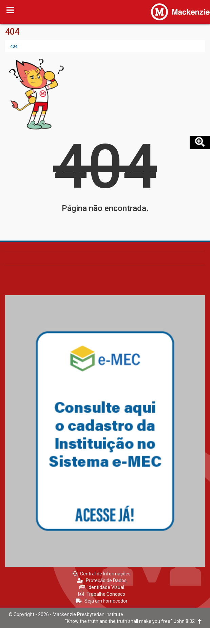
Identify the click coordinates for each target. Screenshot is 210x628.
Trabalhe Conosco (101, 594)
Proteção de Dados (102, 580)
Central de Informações (102, 573)
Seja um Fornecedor (102, 601)
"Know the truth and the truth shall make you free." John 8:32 (133, 621)
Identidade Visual (101, 587)
